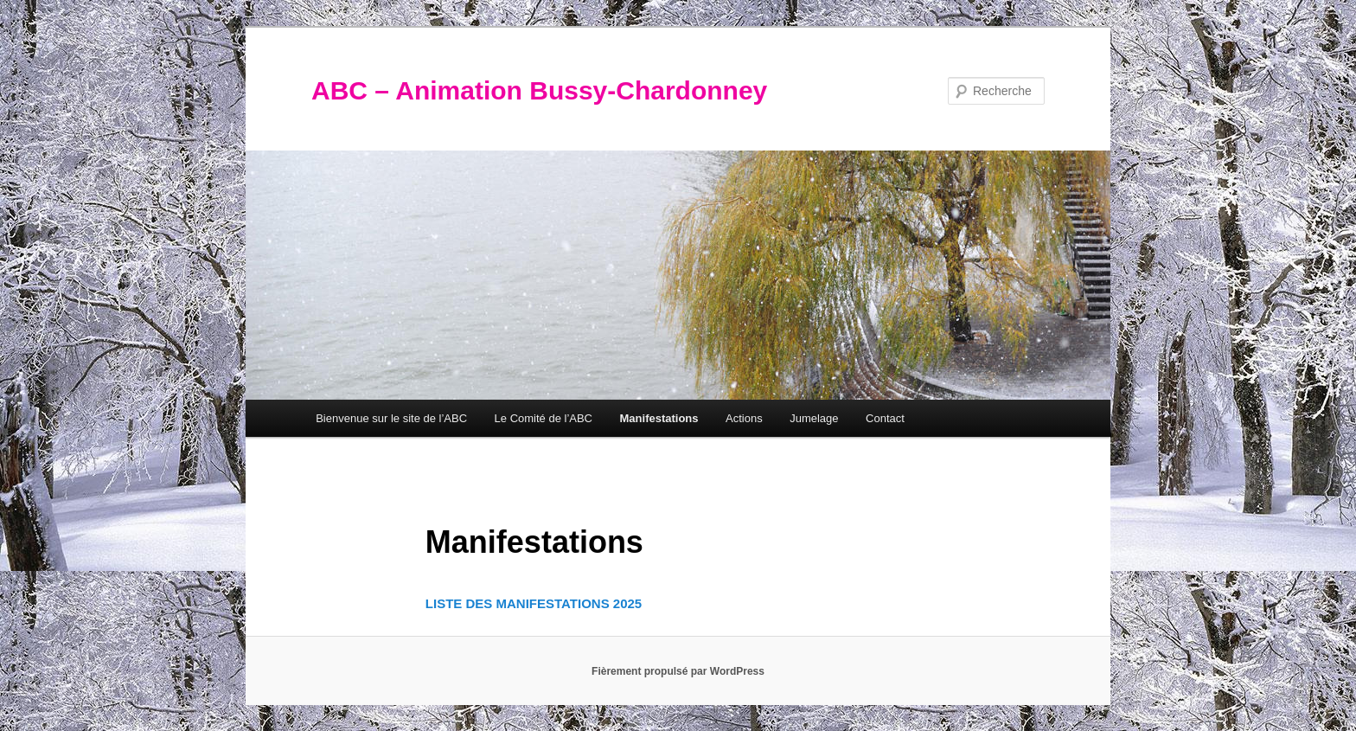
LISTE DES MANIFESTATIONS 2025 (533, 603)
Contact (885, 418)
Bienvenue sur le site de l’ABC (391, 418)
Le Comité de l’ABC (543, 418)
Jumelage (814, 418)
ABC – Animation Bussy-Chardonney (539, 90)
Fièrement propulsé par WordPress (678, 671)
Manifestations (659, 418)
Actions (744, 418)
